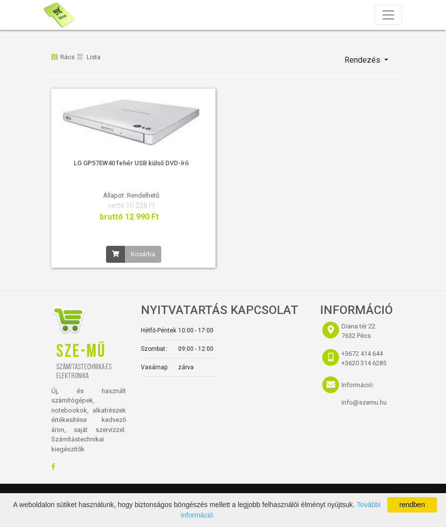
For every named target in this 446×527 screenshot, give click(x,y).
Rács (63, 57)
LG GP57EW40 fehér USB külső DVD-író (131, 163)
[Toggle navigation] (388, 15)
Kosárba (143, 254)
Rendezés (363, 60)
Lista (89, 57)
